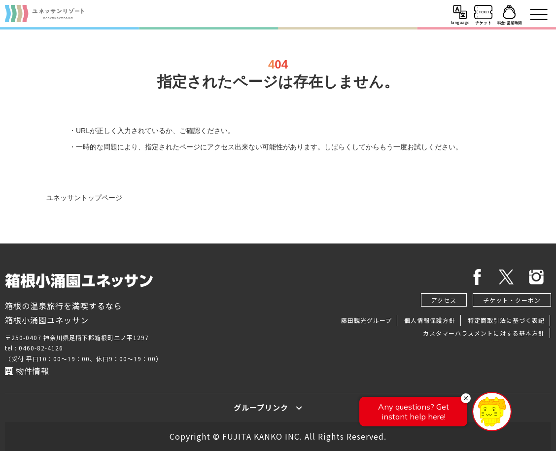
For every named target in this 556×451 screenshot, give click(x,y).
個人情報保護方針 (429, 320)
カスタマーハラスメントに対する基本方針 (484, 333)
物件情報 (27, 371)
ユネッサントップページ (84, 198)
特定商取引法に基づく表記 (506, 320)
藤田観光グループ (366, 320)
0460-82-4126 (41, 348)
